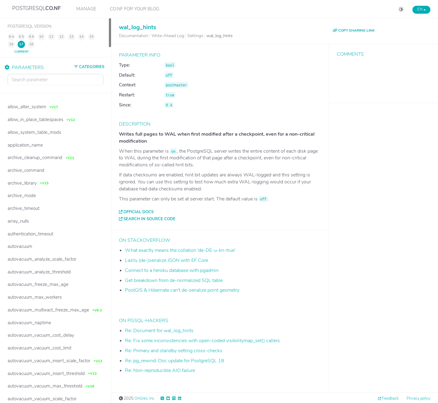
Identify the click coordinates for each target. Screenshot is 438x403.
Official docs (138, 212)
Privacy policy (418, 398)
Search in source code (149, 219)
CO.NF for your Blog (134, 9)
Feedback (390, 398)
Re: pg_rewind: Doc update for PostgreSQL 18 (174, 360)
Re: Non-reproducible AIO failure (160, 370)
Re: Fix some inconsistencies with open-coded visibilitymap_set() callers (202, 340)
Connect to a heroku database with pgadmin (172, 270)
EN (421, 9)
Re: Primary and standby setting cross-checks (173, 350)
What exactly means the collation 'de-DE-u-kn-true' (180, 250)
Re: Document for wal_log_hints (159, 330)
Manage (86, 9)
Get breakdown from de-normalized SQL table (174, 280)
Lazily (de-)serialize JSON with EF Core (166, 260)
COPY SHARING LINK (354, 30)
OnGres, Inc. (144, 398)
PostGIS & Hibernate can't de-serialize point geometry (182, 290)
